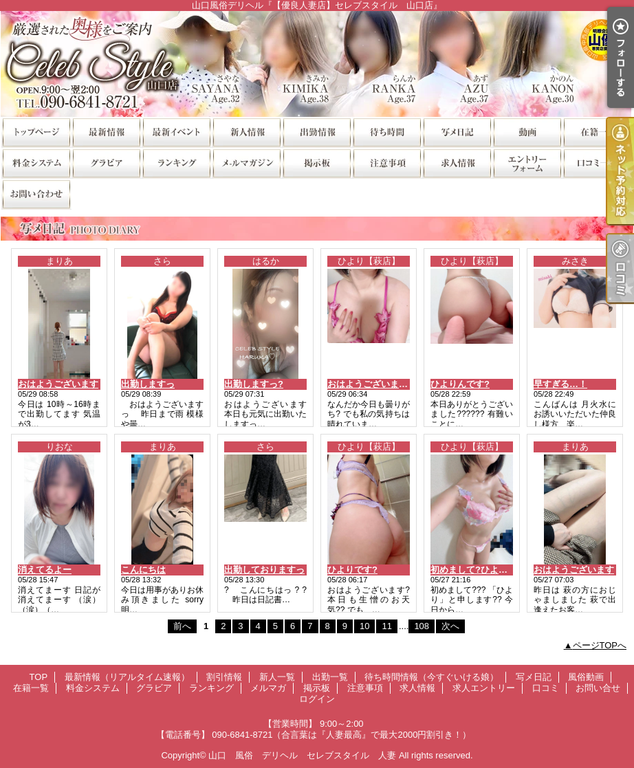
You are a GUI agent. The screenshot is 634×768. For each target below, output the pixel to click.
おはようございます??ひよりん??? (399, 384)
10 (364, 626)
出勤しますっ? (253, 384)
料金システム (35, 162)
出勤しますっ (148, 384)
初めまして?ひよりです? (480, 569)
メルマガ (246, 162)
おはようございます (58, 384)
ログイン (317, 699)
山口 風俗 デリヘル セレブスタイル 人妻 (302, 755)
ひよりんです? (460, 384)
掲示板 (316, 162)
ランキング (176, 162)
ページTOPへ (600, 645)
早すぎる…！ (560, 384)
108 (421, 626)
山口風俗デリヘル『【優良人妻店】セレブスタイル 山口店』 (317, 63)
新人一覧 (246, 131)
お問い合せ (35, 193)
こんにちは (143, 569)
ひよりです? (352, 569)
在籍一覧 (596, 131)
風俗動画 (526, 131)
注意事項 (386, 162)
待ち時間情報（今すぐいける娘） (386, 131)
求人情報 (456, 162)
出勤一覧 (316, 131)
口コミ (596, 162)
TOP (35, 131)
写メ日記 (456, 131)
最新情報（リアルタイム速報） (106, 131)
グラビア (106, 162)
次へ (450, 626)
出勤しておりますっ (264, 569)
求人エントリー (526, 162)
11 (386, 626)
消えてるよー (45, 569)
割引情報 (176, 131)
